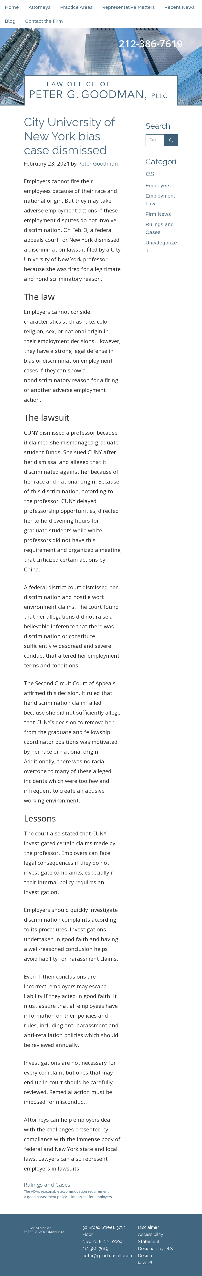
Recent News (179, 7)
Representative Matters (128, 7)
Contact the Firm (44, 21)
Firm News (158, 214)
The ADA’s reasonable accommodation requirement (66, 1191)
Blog (10, 21)
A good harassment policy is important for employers (68, 1196)
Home (12, 7)
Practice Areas (76, 7)
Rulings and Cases (47, 1184)
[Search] (171, 140)
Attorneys (39, 7)
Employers (158, 185)
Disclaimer (148, 1227)
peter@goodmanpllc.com (107, 1255)
